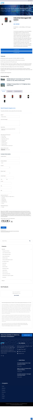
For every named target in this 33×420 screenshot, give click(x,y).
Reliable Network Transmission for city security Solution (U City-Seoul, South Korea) (19, 79)
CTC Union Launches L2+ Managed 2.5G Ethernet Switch (24, 374)
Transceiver (12, 325)
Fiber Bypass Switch (5, 268)
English (30, 0)
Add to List (16, 49)
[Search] (14, 241)
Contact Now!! (27, 335)
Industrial (9, 11)
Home (3, 11)
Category (6, 11)
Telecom (3, 280)
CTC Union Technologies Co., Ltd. (16, 403)
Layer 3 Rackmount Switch (6, 252)
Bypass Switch (8, 324)
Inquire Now (16, 52)
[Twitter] (2, 355)
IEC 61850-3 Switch (5, 261)
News (3, 394)
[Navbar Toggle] (31, 3)
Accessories (4, 277)
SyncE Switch (4, 263)
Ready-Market (20, 404)
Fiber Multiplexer (8, 325)
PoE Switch (23, 323)
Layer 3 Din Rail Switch (5, 256)
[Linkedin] (3, 355)
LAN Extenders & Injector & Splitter (7, 275)
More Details (16, 295)
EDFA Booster (26, 324)
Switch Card (22, 324)
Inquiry (3, 398)
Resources (4, 392)
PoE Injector (15, 324)
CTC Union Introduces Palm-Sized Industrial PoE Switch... (23, 364)
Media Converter (4, 324)
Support (3, 396)
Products (3, 390)
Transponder (19, 324)
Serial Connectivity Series (6, 273)
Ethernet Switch (13, 11)
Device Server (12, 324)
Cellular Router (4, 270)
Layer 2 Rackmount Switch (6, 254)
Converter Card (4, 325)
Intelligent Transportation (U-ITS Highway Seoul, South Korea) (19, 84)
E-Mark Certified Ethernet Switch (7, 259)
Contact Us (19, 325)
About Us (3, 388)
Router (26, 323)
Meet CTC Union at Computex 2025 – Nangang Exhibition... (24, 369)
